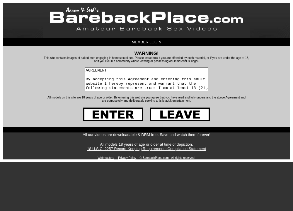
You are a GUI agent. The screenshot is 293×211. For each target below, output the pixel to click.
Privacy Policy (127, 162)
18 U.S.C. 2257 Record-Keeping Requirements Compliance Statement (146, 153)
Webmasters (106, 162)
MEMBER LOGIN (146, 42)
